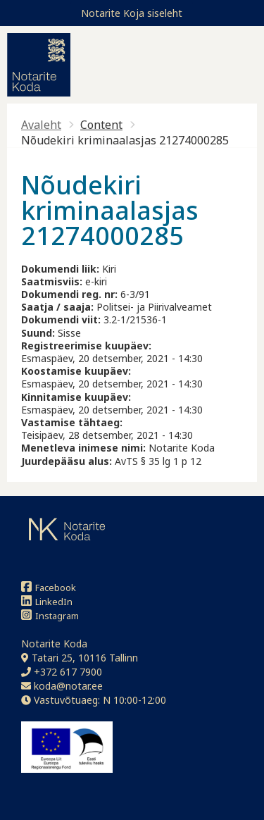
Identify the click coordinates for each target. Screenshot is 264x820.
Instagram (50, 615)
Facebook (48, 587)
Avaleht (41, 125)
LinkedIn (47, 601)
